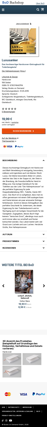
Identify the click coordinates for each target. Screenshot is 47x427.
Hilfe (38, 411)
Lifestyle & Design (10, 77)
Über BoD (40, 3)
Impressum (27, 407)
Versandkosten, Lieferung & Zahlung (17, 411)
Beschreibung (10, 160)
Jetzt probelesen (22, 24)
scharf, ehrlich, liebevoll (25, 297)
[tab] (23, 159)
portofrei (15, 122)
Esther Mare (25, 301)
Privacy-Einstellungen (11, 415)
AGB (3, 407)
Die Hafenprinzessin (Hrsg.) (14, 71)
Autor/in (7, 234)
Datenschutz (13, 407)
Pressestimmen (11, 241)
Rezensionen (9, 248)
